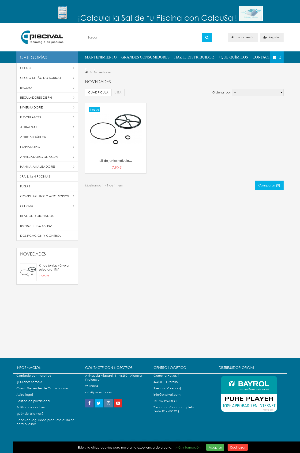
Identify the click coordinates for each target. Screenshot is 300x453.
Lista (118, 92)
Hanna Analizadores (47, 167)
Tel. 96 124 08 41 (165, 406)
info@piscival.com (167, 399)
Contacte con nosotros (33, 380)
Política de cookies (30, 412)
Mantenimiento (101, 57)
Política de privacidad (33, 406)
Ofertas (47, 206)
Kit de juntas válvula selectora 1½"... (54, 267)
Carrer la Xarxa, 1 (167, 380)
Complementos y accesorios (47, 196)
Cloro (47, 68)
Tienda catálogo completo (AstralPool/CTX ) (174, 414)
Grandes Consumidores (145, 57)
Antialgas (47, 127)
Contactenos (266, 57)
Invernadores (47, 107)
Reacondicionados (36, 216)
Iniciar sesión (243, 37)
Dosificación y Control (40, 236)
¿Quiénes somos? (29, 387)
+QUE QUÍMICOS (233, 57)
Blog (90, 69)
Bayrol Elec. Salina (36, 226)
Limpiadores (47, 147)
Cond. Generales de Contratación (42, 393)
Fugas (25, 186)
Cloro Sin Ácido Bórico (47, 78)
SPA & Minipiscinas (35, 176)
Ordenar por (221, 92)
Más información (188, 447)
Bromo (47, 88)
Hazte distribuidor (194, 57)
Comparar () (269, 185)
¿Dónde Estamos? (29, 418)
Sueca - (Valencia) (167, 393)
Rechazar (237, 447)
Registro (271, 37)
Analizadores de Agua (47, 157)
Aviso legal (24, 399)
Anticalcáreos (47, 137)
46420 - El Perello (166, 387)
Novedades (33, 253)
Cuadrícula (98, 92)
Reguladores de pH (47, 98)
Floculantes (47, 117)
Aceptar (215, 447)
